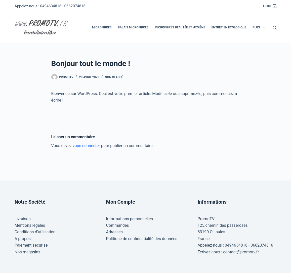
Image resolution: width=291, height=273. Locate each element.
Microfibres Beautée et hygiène (180, 27)
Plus (260, 28)
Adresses (114, 232)
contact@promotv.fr (241, 252)
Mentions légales (30, 225)
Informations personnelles (129, 218)
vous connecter (86, 145)
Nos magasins (27, 252)
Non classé (114, 77)
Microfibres (101, 27)
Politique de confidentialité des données (142, 238)
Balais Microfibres (133, 27)
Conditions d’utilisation (35, 232)
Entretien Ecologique (229, 27)
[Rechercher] (274, 28)
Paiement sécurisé (31, 245)
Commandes (117, 225)
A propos (23, 238)
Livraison (23, 218)
